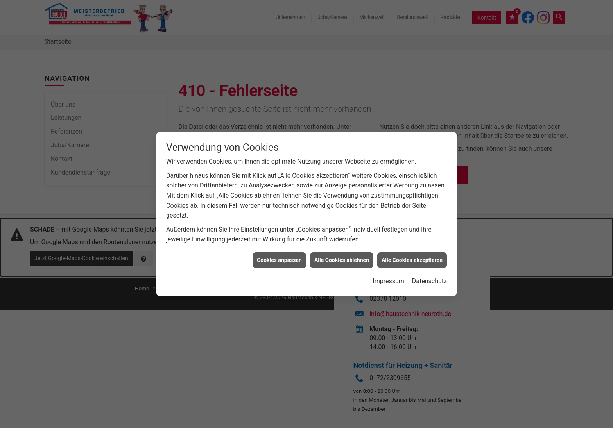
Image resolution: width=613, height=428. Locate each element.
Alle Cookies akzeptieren (412, 258)
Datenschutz (429, 279)
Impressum (388, 279)
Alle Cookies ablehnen (341, 258)
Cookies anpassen (279, 258)
